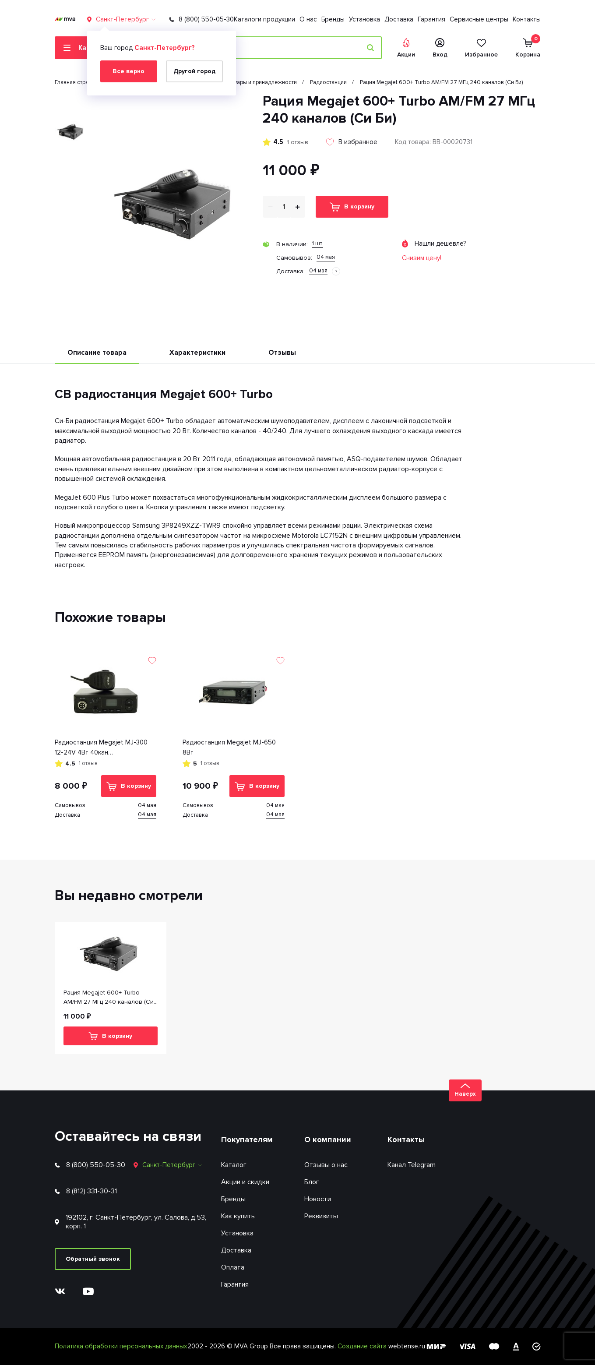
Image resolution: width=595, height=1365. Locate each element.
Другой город (194, 71)
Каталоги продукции (264, 19)
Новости (317, 1199)
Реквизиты (321, 1216)
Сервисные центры (479, 19)
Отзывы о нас (326, 1164)
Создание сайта (363, 1346)
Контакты (527, 19)
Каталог (233, 1164)
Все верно (128, 71)
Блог (311, 1182)
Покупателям (247, 1139)
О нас (308, 19)
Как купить (238, 1216)
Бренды (333, 19)
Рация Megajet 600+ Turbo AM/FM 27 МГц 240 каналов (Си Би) (108, 997)
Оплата (232, 1267)
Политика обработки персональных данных (121, 1346)
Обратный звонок (93, 1259)
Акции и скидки (245, 1182)
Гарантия (431, 19)
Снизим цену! (421, 258)
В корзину (352, 207)
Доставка (398, 19)
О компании (327, 1139)
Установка (364, 19)
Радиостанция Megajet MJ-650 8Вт (229, 747)
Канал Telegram (411, 1164)
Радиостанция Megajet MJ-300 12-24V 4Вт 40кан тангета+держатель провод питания (101, 747)
